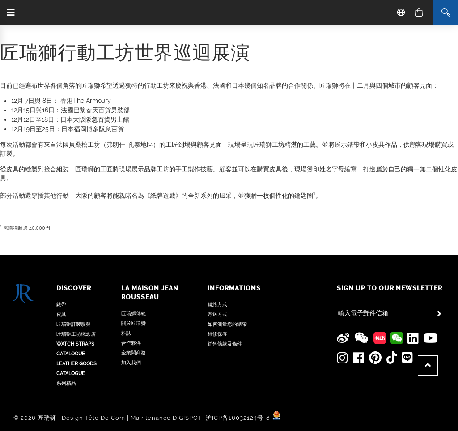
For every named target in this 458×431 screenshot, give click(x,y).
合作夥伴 (131, 343)
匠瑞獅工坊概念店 (76, 334)
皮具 (61, 314)
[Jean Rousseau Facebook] (359, 357)
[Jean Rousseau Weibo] (343, 338)
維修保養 (217, 334)
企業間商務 (133, 353)
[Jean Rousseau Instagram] (342, 357)
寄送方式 (217, 314)
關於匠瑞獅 (133, 323)
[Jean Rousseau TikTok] (391, 357)
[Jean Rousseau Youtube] (431, 338)
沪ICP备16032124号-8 (239, 417)
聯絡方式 (217, 304)
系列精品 (66, 383)
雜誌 (126, 333)
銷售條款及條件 (225, 344)
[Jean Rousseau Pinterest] (375, 357)
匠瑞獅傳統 (133, 313)
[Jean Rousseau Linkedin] (413, 338)
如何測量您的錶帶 (227, 324)
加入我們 (131, 363)
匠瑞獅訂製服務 (73, 324)
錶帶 (61, 304)
